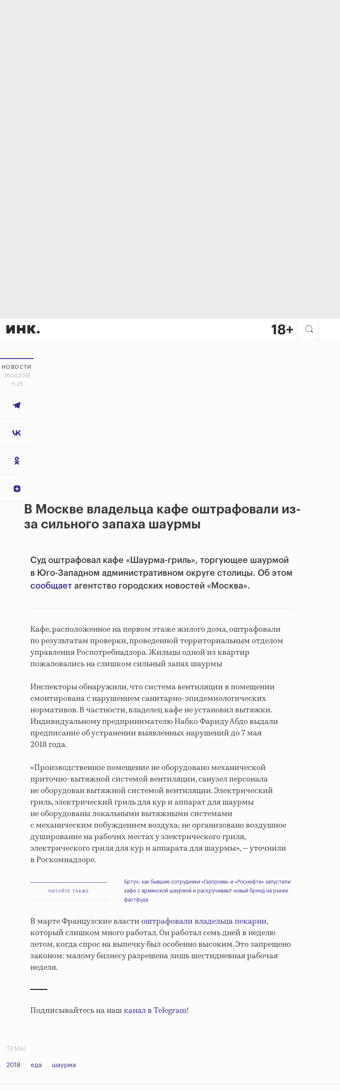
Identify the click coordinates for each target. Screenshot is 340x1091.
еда (36, 1065)
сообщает (51, 586)
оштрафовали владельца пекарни (204, 921)
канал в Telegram (155, 1010)
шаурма (64, 1065)
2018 (13, 1065)
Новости (17, 367)
